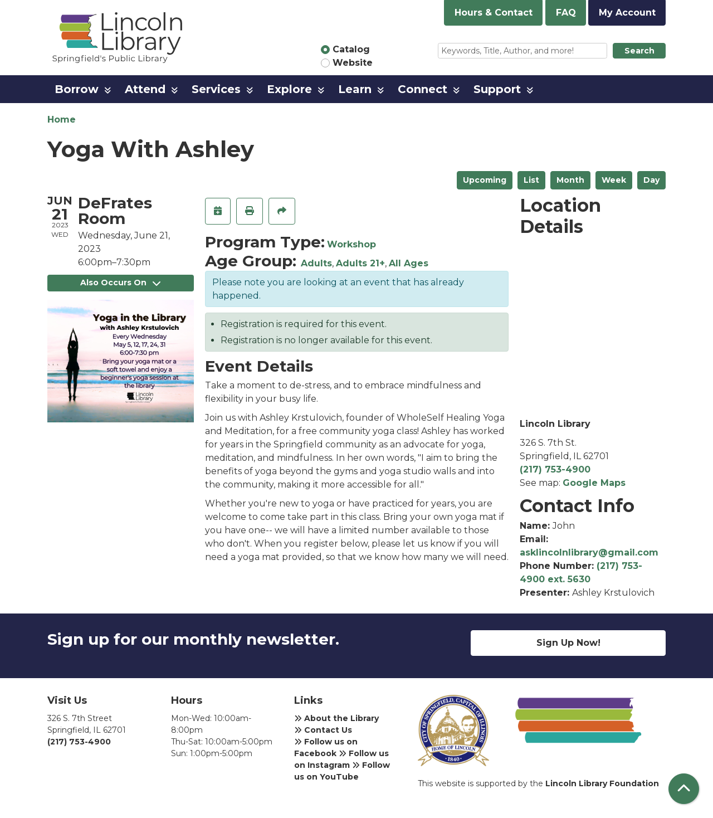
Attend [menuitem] (145, 89)
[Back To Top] (683, 788)
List (531, 180)
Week (614, 180)
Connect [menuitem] (422, 89)
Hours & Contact (494, 12)
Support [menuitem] (497, 89)
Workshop (351, 244)
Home (61, 119)
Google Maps (594, 483)
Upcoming (484, 180)
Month (570, 180)
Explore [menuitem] (289, 89)
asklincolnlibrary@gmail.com (589, 552)
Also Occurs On (120, 282)
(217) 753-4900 (555, 469)
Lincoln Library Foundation (602, 783)
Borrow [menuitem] (77, 89)
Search (639, 51)
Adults (316, 263)
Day (651, 180)
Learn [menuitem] (355, 89)
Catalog (351, 49)
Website (353, 62)
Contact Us (323, 730)
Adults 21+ (360, 263)
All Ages (408, 263)
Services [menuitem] (216, 89)
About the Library (336, 718)
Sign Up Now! (568, 642)
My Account (627, 12)
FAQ (566, 12)
